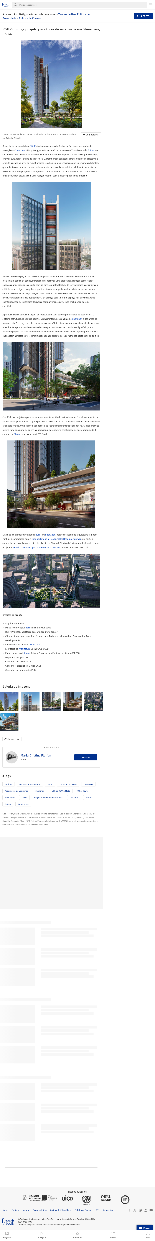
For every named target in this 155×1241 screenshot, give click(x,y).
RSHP (33, 145)
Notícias (8, 784)
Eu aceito (143, 16)
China (17, 434)
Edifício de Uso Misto (61, 790)
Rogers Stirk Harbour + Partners (48, 797)
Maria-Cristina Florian (36, 755)
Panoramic (10, 797)
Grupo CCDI (35, 644)
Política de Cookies (30, 18)
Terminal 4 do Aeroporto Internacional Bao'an (36, 547)
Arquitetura (24, 648)
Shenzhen (20, 150)
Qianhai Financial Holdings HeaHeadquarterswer (56, 538)
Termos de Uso (67, 14)
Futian (90, 150)
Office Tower (82, 790)
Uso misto (74, 797)
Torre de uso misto (68, 784)
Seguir (86, 757)
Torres (89, 797)
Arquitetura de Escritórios (16, 790)
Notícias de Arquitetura (29, 784)
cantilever (88, 784)
